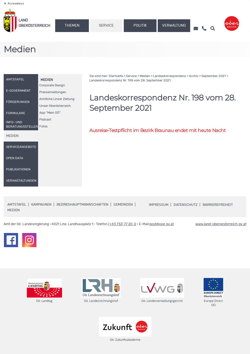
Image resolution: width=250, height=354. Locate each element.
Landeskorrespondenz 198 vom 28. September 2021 (130, 80)
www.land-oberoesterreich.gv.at (220, 224)
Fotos (43, 126)
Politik (140, 25)
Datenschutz (186, 205)
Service (106, 25)
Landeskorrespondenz (169, 76)
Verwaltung (174, 25)
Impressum (158, 205)
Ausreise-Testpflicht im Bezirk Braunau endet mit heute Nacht (157, 130)
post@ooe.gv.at (161, 224)
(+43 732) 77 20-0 (122, 224)
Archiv (193, 76)
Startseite (116, 76)
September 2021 (213, 76)
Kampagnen (41, 204)
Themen (72, 25)
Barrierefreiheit (218, 205)
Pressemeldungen (52, 92)
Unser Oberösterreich (55, 106)
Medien (47, 80)
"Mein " (50, 112)
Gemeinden (123, 204)
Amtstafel (16, 204)
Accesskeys (14, 3)
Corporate (52, 85)
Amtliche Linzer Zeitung (56, 99)
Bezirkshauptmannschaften (82, 204)
